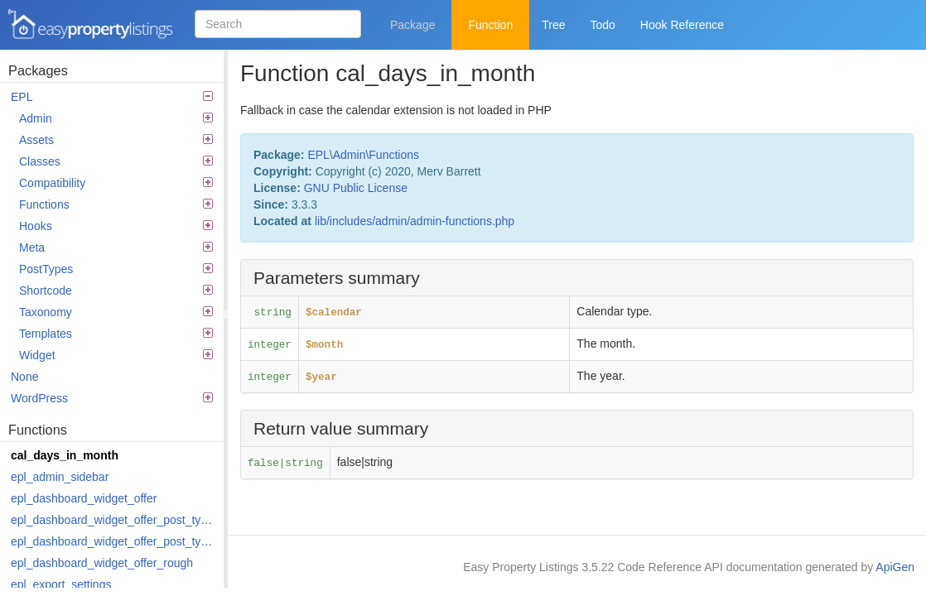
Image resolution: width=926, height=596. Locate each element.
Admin (116, 118)
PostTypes (116, 269)
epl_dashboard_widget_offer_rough (102, 563)
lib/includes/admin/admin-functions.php (414, 221)
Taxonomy (116, 312)
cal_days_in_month (64, 455)
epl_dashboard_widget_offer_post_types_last (113, 541)
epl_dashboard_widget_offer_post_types (113, 519)
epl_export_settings (61, 584)
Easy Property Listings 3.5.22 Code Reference (91, 24)
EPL (112, 96)
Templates (116, 333)
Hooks (116, 226)
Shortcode (116, 290)
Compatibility (116, 183)
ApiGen (894, 567)
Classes (116, 161)
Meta (116, 247)
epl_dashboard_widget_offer (84, 498)
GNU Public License (356, 188)
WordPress (112, 398)
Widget (116, 355)
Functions (116, 204)
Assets (116, 140)
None (24, 376)
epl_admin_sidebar (60, 476)
